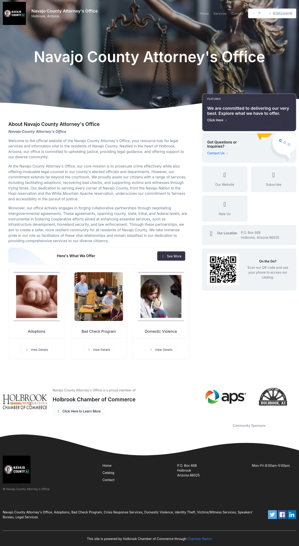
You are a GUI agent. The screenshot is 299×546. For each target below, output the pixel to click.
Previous (198, 396)
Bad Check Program (99, 331)
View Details (36, 349)
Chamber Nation (199, 539)
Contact (237, 13)
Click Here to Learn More (79, 411)
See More (171, 256)
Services (220, 13)
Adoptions (37, 331)
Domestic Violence (161, 331)
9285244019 (280, 13)
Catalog (108, 473)
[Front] (15, 13)
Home (204, 13)
